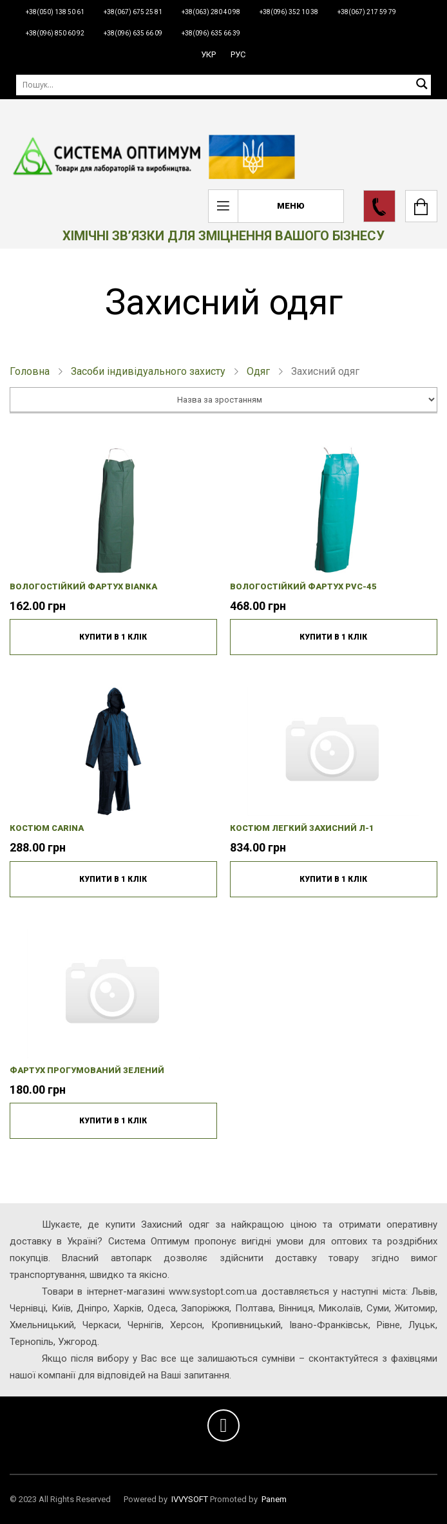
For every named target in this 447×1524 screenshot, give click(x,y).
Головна (30, 371)
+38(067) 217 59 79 (367, 11)
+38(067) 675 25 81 (133, 11)
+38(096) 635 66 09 (133, 33)
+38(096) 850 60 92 (55, 33)
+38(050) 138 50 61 (55, 11)
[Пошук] (223, 85)
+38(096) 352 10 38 (289, 11)
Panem (274, 1499)
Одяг (258, 371)
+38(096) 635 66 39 (211, 33)
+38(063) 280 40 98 (211, 11)
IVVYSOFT (189, 1499)
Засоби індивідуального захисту (148, 371)
